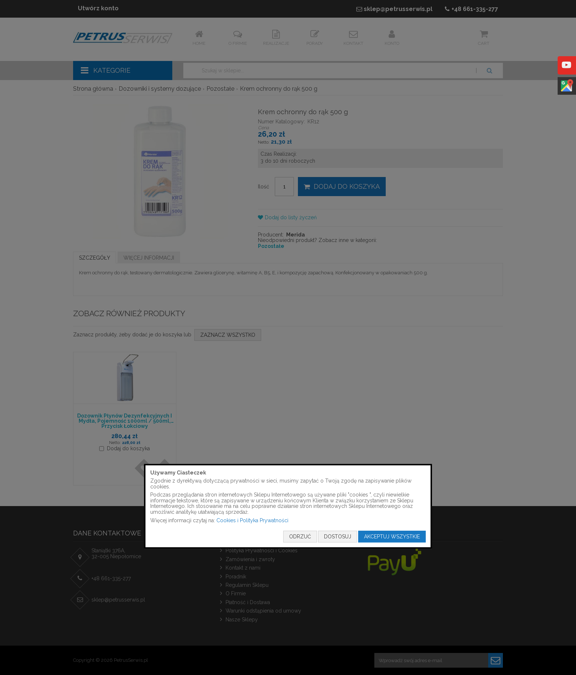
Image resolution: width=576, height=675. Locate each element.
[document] (288, 506)
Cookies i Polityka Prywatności (252, 520)
